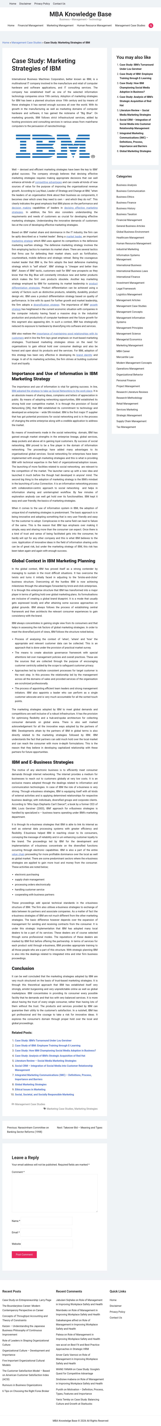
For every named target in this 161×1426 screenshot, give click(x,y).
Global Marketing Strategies (31, 1084)
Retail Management (127, 403)
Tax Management (126, 427)
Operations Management (130, 368)
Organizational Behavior (130, 374)
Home (12, 3)
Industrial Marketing (128, 249)
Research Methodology (129, 397)
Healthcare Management (130, 237)
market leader (74, 236)
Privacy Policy (42, 3)
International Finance (128, 276)
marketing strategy (22, 240)
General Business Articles (131, 226)
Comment (18, 1172)
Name (16, 1221)
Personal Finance (126, 380)
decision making (21, 207)
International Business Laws (132, 271)
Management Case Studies (130, 25)
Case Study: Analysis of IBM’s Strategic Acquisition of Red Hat (50, 1055)
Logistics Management (129, 294)
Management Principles (130, 327)
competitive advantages (48, 182)
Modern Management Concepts (134, 362)
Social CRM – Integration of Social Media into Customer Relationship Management (135, 124)
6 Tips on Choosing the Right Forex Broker (25, 1391)
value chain (18, 854)
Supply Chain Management (132, 421)
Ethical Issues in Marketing (30, 1089)
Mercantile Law (125, 357)
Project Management (128, 386)
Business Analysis (127, 185)
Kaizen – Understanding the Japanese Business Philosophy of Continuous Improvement (23, 1330)
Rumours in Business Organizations (22, 1385)
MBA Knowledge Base (80, 14)
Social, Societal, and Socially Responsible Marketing (44, 1094)
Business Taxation (127, 214)
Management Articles (129, 300)
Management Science (129, 333)
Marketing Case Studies (60, 1108)
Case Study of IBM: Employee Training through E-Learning (47, 1045)
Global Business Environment (133, 231)
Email (16, 1232)
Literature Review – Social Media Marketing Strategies (45, 1060)
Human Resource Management (94, 25)
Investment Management (130, 282)
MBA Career (123, 351)
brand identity (84, 355)
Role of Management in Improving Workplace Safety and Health (77, 1324)
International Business (129, 265)
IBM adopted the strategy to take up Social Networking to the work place (52, 390)
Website (16, 1243)
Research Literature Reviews (132, 392)
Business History (126, 208)
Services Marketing (127, 409)
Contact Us (59, 3)
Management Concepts (130, 311)
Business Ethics (125, 196)
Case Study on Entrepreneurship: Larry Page (26, 1300)
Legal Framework (126, 288)
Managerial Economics (129, 339)
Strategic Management (129, 415)
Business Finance (126, 202)
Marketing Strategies (85, 1108)
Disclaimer (25, 3)
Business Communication (131, 191)
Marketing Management (60, 25)
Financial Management (30, 25)
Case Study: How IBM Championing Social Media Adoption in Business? (55, 1050)
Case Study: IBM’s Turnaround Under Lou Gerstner (43, 1040)
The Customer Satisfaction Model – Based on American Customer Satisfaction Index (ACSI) (26, 1375)
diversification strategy (46, 304)
